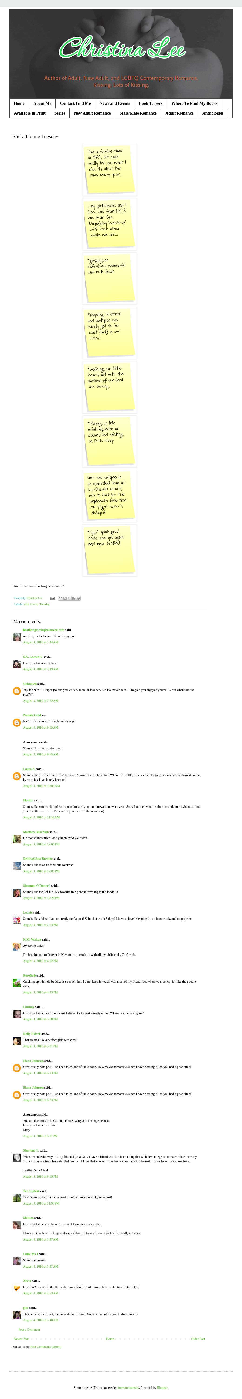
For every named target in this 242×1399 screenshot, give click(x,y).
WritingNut (31, 1191)
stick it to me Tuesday (37, 604)
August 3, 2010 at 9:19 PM (40, 1176)
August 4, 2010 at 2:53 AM (40, 1293)
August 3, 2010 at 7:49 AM (40, 669)
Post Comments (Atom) (45, 1347)
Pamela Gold (32, 715)
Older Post (198, 1339)
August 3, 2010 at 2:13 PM (40, 925)
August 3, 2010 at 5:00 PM (40, 1019)
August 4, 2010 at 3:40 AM (40, 1320)
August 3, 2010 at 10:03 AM (41, 786)
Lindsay (28, 1007)
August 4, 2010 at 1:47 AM (40, 1239)
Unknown (30, 684)
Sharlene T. (31, 1150)
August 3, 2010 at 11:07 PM (41, 1203)
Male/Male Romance (138, 113)
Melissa (28, 1218)
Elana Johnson (33, 1061)
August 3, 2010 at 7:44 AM (40, 642)
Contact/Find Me (75, 103)
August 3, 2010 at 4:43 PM (40, 992)
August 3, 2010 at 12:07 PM (41, 844)
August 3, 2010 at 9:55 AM (40, 754)
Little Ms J (30, 1254)
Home (19, 103)
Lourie (27, 912)
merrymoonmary (128, 1387)
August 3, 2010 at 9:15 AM (40, 727)
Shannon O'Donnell (36, 885)
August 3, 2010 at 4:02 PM (40, 961)
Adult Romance (179, 113)
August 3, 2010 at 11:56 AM (41, 817)
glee (25, 1308)
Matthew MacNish (36, 832)
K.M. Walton (32, 939)
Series (59, 113)
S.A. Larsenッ (33, 657)
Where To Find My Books (194, 103)
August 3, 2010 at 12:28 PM (41, 898)
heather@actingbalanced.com (43, 630)
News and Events (115, 103)
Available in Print (30, 113)
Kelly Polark (32, 1034)
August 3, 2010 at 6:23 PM (40, 1073)
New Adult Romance (92, 113)
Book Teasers (151, 103)
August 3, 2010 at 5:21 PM (40, 1046)
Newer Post (21, 1339)
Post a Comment (29, 1329)
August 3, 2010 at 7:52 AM (40, 701)
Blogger (162, 1387)
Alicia (27, 1281)
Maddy (28, 800)
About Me (42, 103)
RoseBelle (30, 975)
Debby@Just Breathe (38, 858)
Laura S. (29, 769)
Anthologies (213, 113)
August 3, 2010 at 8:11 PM (40, 1136)
